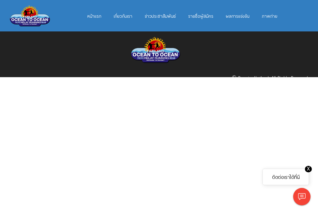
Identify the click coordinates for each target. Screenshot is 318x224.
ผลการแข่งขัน (237, 15)
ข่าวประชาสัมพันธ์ (160, 15)
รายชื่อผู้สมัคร (200, 15)
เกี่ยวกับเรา (123, 15)
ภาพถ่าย (269, 15)
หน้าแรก (94, 15)
